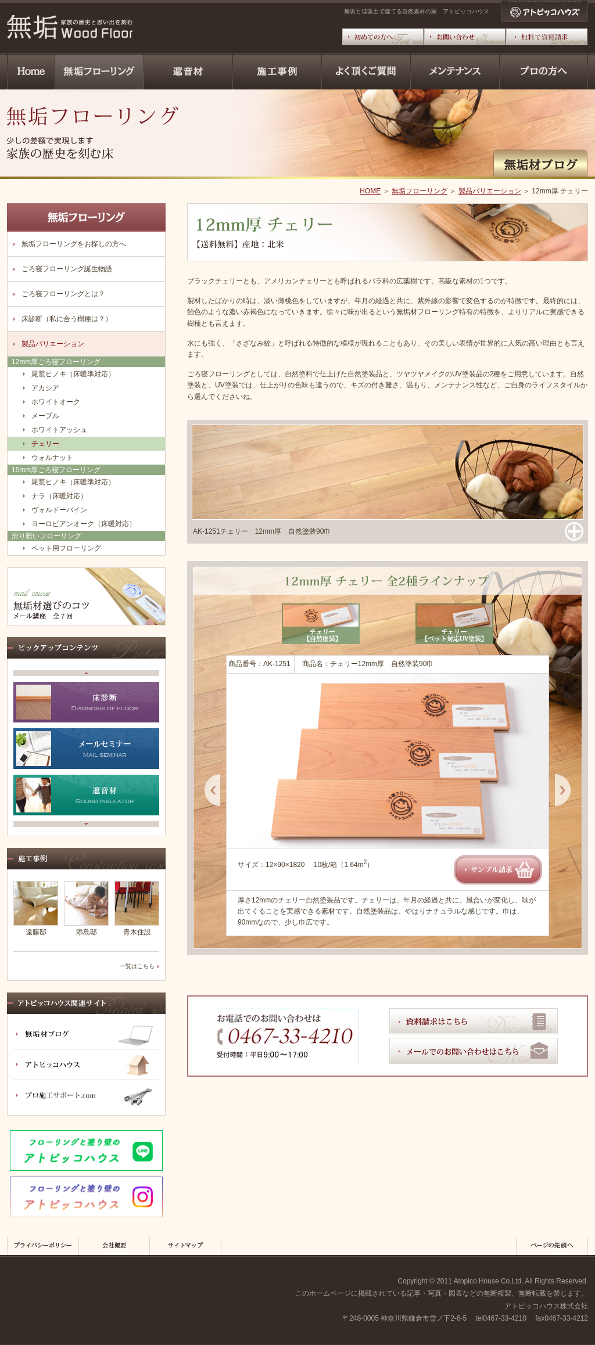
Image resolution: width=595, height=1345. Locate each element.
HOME (370, 191)
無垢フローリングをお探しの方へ (73, 244)
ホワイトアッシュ (59, 430)
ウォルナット (52, 458)
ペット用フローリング (66, 548)
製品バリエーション (489, 191)
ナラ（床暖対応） (59, 496)
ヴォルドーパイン (59, 510)
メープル (45, 416)
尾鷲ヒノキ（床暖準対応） (73, 374)
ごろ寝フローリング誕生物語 (66, 269)
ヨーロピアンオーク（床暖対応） (83, 524)
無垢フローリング (419, 191)
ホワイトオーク (55, 402)
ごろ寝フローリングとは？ (63, 294)
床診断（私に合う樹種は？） (66, 319)
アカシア (45, 388)
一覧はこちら (137, 966)
